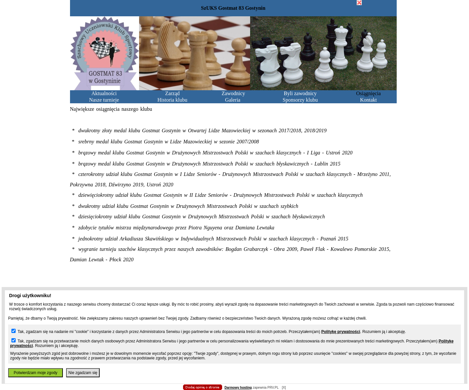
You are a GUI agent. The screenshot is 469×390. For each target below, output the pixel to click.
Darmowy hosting (238, 387)
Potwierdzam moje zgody (35, 372)
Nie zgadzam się (82, 372)
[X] (284, 387)
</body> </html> (234, 32)
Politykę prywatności (340, 331)
